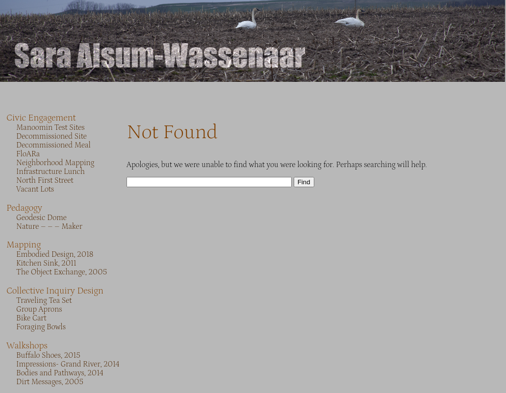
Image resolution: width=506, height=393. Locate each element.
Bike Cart (31, 318)
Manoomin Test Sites (50, 127)
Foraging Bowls (41, 326)
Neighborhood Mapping (55, 162)
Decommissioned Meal (53, 145)
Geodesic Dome (41, 217)
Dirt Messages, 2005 (49, 381)
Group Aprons (39, 309)
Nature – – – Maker (49, 226)
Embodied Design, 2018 (55, 254)
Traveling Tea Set (44, 300)
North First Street (45, 180)
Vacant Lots (35, 189)
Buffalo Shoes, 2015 (48, 355)
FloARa (28, 153)
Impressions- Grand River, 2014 (67, 364)
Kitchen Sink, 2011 (46, 263)
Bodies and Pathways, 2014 (59, 372)
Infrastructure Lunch (50, 171)
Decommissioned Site (51, 136)
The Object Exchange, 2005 (61, 272)
